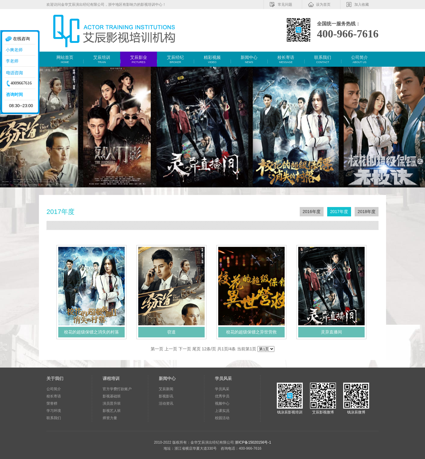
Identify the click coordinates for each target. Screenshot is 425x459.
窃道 (171, 332)
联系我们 (53, 418)
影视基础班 (112, 396)
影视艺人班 (112, 411)
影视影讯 (166, 396)
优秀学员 (222, 396)
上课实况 (222, 411)
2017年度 (339, 211)
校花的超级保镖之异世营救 (251, 332)
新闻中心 (167, 378)
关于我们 (54, 378)
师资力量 (110, 418)
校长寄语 (53, 396)
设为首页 (319, 5)
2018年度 (366, 211)
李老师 (11, 61)
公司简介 (53, 389)
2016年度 (312, 211)
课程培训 (111, 378)
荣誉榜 (51, 403)
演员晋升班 (112, 403)
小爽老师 (14, 49)
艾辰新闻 (166, 389)
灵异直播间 (331, 332)
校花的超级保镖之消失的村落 (91, 332)
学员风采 (223, 378)
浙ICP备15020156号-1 (253, 442)
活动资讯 (166, 403)
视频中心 (222, 403)
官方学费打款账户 (117, 389)
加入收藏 (357, 5)
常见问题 (280, 5)
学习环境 (53, 411)
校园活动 (222, 418)
